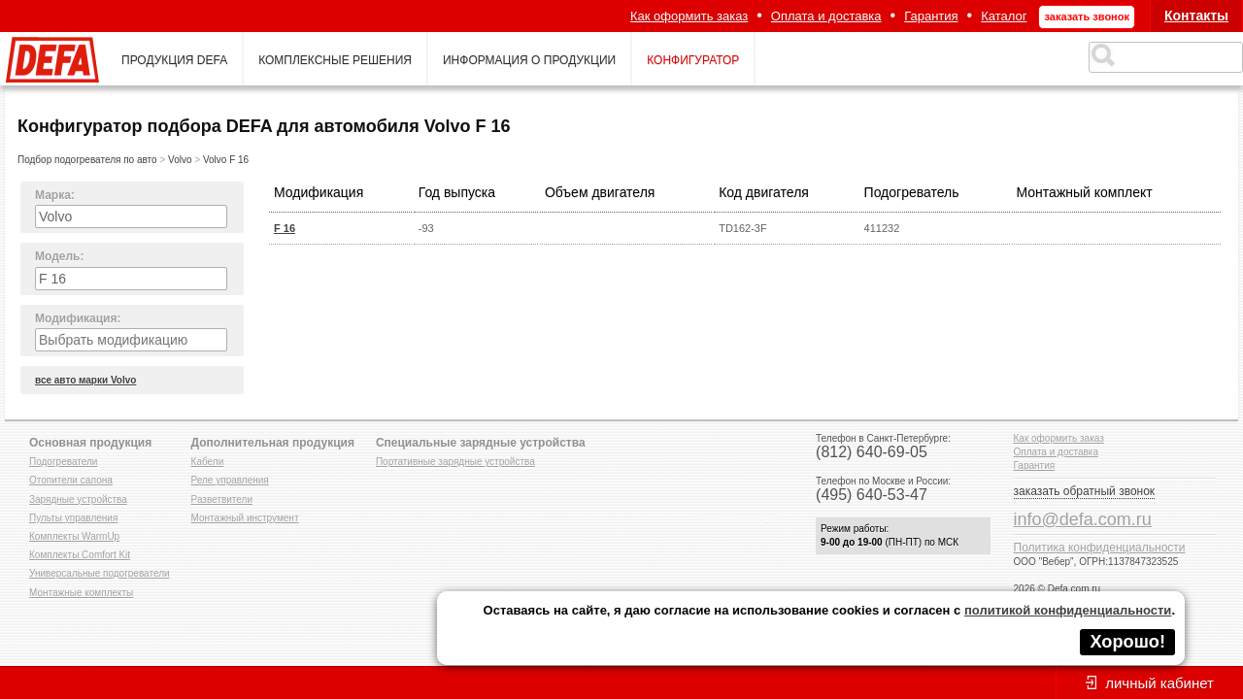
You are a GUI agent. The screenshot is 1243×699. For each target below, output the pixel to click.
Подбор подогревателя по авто (87, 159)
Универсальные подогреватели (99, 573)
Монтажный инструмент (245, 518)
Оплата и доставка (826, 16)
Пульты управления (73, 518)
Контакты (1196, 15)
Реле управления (230, 480)
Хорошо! (1127, 641)
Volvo (179, 159)
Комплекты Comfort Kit (79, 554)
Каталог (1003, 16)
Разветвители (221, 499)
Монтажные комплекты (81, 592)
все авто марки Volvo (85, 380)
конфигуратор (693, 60)
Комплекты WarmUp (74, 536)
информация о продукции (529, 60)
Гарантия (930, 16)
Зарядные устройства (78, 499)
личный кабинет (1159, 683)
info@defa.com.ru (1083, 519)
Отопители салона (71, 480)
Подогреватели (63, 461)
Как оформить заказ (689, 16)
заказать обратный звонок (1085, 491)
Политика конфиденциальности (1100, 547)
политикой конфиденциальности (1067, 610)
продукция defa (174, 60)
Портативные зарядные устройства (455, 461)
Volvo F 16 (226, 159)
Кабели (207, 461)
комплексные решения (335, 60)
